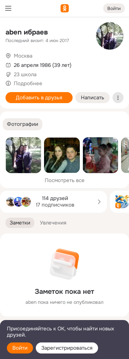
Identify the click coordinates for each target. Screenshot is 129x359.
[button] (22, 124)
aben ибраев (27, 32)
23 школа (25, 74)
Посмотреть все (65, 180)
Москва (23, 55)
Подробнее (28, 83)
